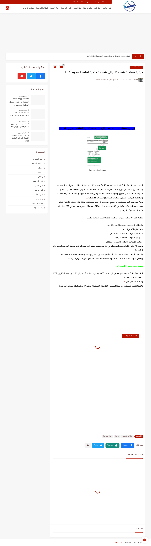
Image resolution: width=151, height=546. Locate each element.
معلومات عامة (28, 8)
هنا (87, 198)
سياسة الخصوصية (101, 2)
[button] (127, 445)
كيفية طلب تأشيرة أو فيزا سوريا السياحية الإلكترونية (108, 56)
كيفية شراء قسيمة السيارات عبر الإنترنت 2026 (19, 114)
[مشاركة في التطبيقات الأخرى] (88, 445)
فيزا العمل (77, 8)
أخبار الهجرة (54, 8)
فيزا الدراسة (66, 8)
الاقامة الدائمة (136, 67)
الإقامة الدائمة (42, 8)
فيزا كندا (97, 8)
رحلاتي (40, 177)
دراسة (117, 436)
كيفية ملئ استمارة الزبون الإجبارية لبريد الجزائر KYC (20, 125)
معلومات (39, 199)
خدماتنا (75, 2)
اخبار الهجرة (38, 159)
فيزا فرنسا (106, 8)
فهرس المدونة (86, 2)
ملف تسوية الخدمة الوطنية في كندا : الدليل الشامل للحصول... (19, 102)
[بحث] (7, 8)
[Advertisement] (75, 33)
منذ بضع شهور (22, 96)
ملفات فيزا (87, 8)
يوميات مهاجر (120, 542)
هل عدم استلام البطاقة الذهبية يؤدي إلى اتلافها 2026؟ (20, 138)
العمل (40, 168)
